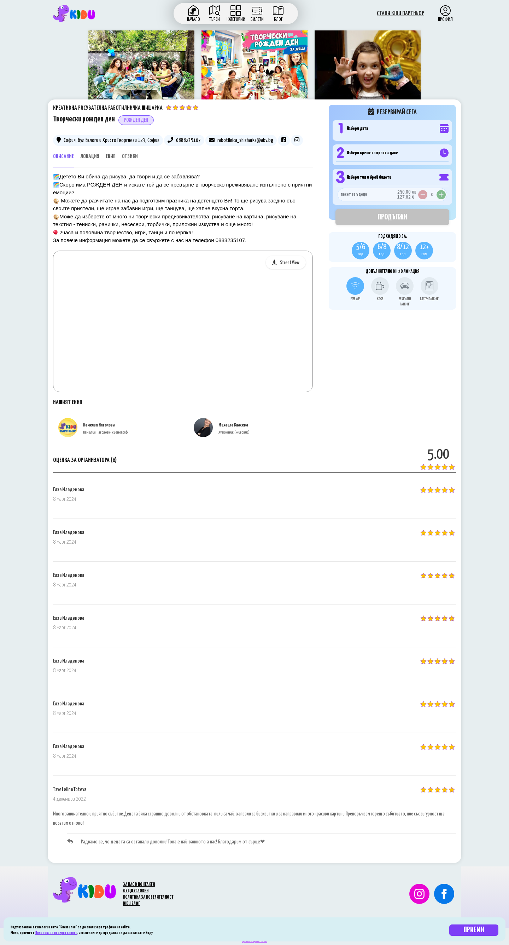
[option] (141, 70)
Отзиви (130, 156)
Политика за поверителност (56, 933)
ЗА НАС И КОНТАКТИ (139, 884)
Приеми (473, 930)
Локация (89, 156)
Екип (111, 156)
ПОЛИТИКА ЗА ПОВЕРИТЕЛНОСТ (148, 897)
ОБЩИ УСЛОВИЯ (135, 891)
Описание (63, 156)
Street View (289, 262)
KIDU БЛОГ (131, 903)
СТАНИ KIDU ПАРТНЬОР (400, 14)
